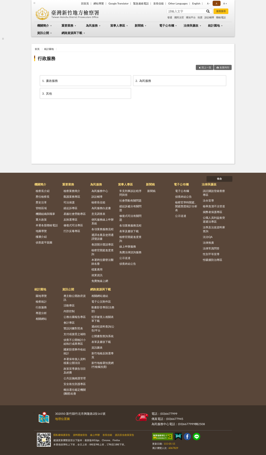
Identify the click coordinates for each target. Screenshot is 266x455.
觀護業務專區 (72, 196)
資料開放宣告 (80, 434)
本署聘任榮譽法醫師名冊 (102, 261)
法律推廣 (208, 242)
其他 (47, 93)
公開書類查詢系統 (102, 336)
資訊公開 (43, 33)
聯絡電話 (221, 17)
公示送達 (124, 258)
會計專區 (69, 322)
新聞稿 (139, 25)
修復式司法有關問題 (130, 217)
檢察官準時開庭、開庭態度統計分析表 (186, 206)
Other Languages (178, 3)
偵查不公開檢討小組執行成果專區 (75, 341)
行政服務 (46, 58)
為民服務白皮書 (101, 208)
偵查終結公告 (127, 263)
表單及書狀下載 (129, 231)
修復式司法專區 (73, 225)
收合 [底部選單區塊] (219, 178)
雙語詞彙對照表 (73, 328)
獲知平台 (191, 17)
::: (34, 2)
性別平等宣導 (211, 254)
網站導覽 (98, 3)
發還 (169, 17)
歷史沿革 (41, 202)
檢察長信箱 (98, 202)
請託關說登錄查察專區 (214, 192)
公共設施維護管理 (75, 378)
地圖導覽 (41, 231)
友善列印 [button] (224, 67)
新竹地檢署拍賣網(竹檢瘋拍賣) (102, 364)
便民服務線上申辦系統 (102, 221)
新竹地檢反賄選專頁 (102, 355)
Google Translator (118, 3)
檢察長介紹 (43, 190)
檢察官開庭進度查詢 (102, 252)
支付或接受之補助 (75, 334)
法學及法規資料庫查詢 (214, 229)
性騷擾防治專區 (212, 259)
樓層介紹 (41, 236)
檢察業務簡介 (72, 190)
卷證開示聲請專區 (102, 244)
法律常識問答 (211, 248)
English (196, 3)
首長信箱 (158, 3)
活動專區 (69, 305)
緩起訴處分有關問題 (130, 208)
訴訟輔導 (209, 17)
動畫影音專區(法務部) (102, 309)
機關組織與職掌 (45, 213)
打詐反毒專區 (72, 231)
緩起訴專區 (70, 208)
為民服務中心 (99, 190)
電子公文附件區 (101, 301)
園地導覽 (41, 295)
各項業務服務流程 (102, 229)
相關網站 (41, 318)
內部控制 (69, 311)
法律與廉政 (191, 25)
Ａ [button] (216, 3)
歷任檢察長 (43, 196)
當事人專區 (117, 25)
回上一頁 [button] (206, 67)
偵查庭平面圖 (44, 242)
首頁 (37, 48)
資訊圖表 (97, 347)
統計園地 (214, 25)
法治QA (207, 236)
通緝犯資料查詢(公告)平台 (102, 328)
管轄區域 (41, 208)
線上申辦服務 (127, 246)
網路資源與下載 (72, 33)
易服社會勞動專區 (75, 213)
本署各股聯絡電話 (47, 225)
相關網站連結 (99, 295)
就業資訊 (97, 275)
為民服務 (92, 25)
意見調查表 (98, 213)
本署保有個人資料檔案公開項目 (75, 360)
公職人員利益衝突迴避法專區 (214, 219)
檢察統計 (41, 301)
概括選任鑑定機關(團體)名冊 (75, 391)
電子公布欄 (166, 25)
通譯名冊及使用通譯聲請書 (102, 236)
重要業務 (67, 25)
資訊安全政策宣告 (124, 434)
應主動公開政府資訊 (75, 297)
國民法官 (179, 17)
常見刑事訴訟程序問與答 (130, 192)
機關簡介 (43, 25)
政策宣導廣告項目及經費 (75, 370)
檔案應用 (97, 269)
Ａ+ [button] (225, 3)
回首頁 (85, 3)
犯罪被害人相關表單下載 (102, 318)
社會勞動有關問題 (130, 200)
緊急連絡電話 (141, 3)
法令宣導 (208, 200)
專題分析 (41, 313)
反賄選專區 (70, 219)
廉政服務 (50, 81)
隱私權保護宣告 (61, 434)
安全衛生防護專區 (75, 384)
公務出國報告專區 (75, 316)
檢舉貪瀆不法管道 (214, 206)
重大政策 (41, 219)
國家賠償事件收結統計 (75, 351)
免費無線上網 (99, 280)
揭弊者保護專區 (212, 212)
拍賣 (200, 17)
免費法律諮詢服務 (130, 252)
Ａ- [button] (208, 3)
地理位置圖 (62, 418)
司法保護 (69, 202)
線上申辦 (95, 434)
